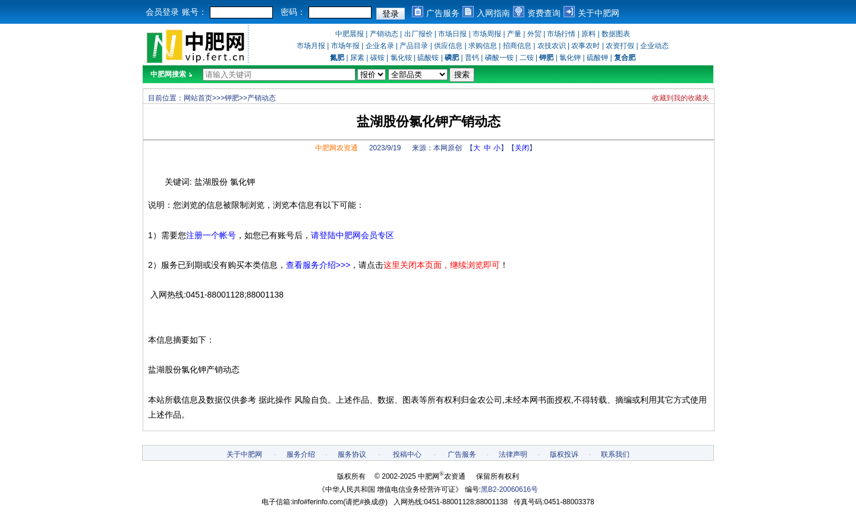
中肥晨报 (349, 34)
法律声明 (513, 454)
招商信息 (517, 46)
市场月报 (311, 46)
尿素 (357, 57)
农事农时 (585, 46)
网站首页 (198, 98)
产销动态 (384, 34)
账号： (194, 12)
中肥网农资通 (336, 148)
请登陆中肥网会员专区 (352, 235)
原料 (588, 34)
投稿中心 (407, 454)
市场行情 (561, 34)
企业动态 (654, 46)
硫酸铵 (428, 57)
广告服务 (443, 13)
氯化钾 (570, 57)
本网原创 (447, 148)
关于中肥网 (598, 13)
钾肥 (232, 98)
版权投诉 (564, 454)
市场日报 (452, 34)
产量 (514, 34)
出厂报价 (418, 34)
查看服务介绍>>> (318, 265)
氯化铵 (401, 57)
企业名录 (380, 46)
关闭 (522, 148)
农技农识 (551, 46)
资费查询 (544, 13)
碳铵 (377, 57)
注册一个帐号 (211, 235)
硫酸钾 (597, 57)
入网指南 (493, 13)
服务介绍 (301, 454)
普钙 (472, 57)
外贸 (534, 34)
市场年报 (345, 46)
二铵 (527, 57)
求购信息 (482, 46)
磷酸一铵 (499, 57)
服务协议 (352, 454)
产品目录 (413, 46)
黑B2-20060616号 (509, 489)
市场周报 (487, 34)
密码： (293, 12)
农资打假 (620, 46)
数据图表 (616, 34)
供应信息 (448, 46)
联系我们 (615, 454)
